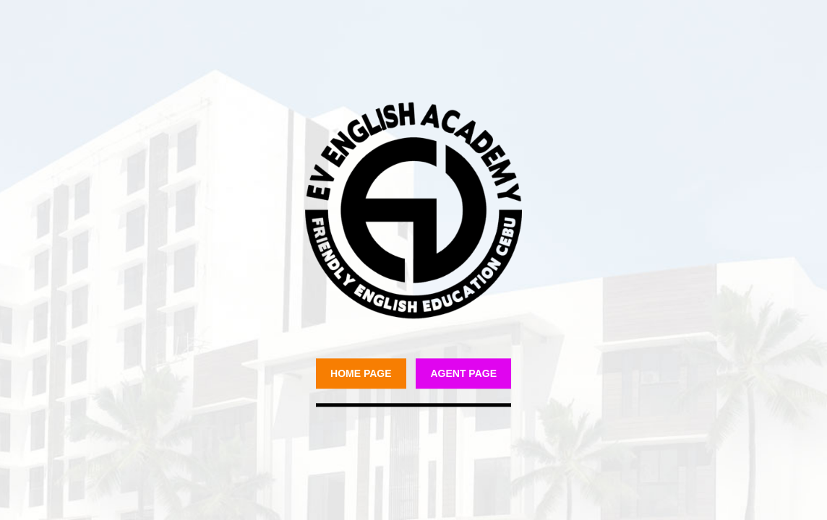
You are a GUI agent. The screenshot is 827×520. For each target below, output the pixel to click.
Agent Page (463, 373)
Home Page (361, 373)
